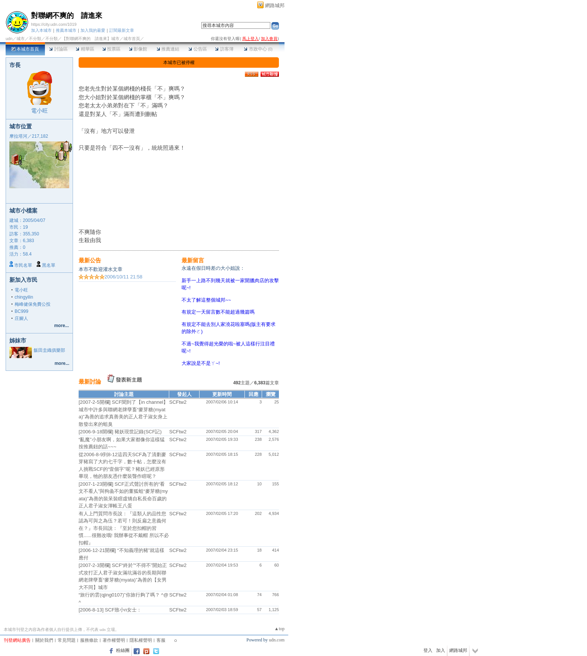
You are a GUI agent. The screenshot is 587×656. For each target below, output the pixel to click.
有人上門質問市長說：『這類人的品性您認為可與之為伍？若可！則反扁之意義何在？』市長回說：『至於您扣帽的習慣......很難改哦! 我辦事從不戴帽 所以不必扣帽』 (124, 528)
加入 (440, 650)
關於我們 (44, 640)
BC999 (21, 311)
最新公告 (90, 260)
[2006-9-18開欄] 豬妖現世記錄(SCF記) (120, 431)
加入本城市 (41, 30)
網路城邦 (275, 5)
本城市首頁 (25, 49)
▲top (279, 628)
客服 (160, 640)
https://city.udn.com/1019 (53, 24)
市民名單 (23, 265)
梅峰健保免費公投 (33, 304)
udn (9, 38)
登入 (427, 650)
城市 (20, 38)
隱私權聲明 (141, 640)
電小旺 (39, 110)
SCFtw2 (177, 402)
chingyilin (24, 297)
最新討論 (90, 381)
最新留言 (193, 260)
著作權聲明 (114, 640)
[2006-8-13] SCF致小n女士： (110, 610)
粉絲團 (123, 650)
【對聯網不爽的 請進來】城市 (90, 38)
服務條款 (89, 640)
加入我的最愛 (92, 30)
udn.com (277, 640)
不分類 (35, 38)
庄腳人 (21, 318)
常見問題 (67, 640)
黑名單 (48, 265)
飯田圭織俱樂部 (49, 350)
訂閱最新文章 (121, 30)
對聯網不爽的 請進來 (66, 15)
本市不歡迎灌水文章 (100, 269)
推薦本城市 (66, 30)
